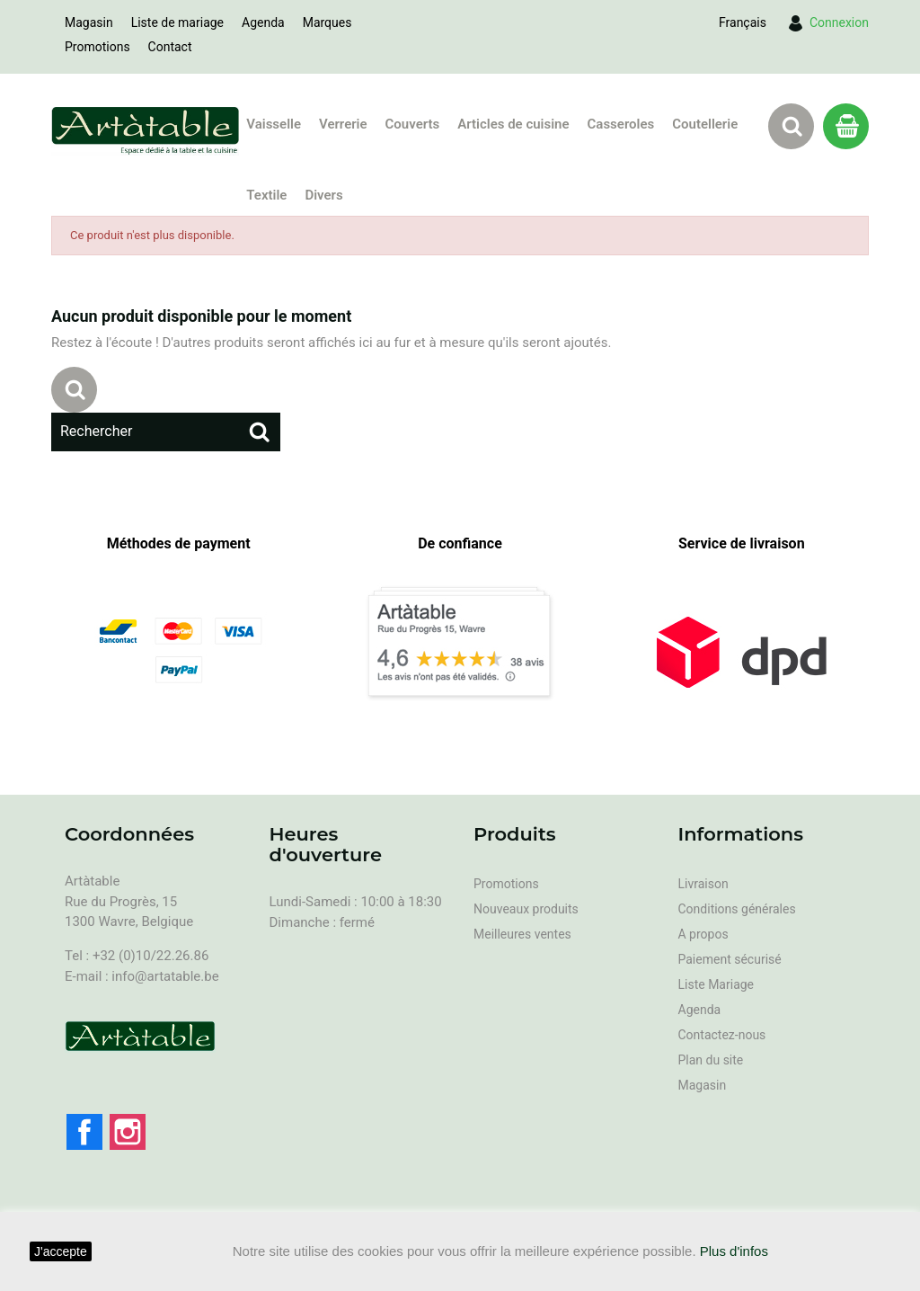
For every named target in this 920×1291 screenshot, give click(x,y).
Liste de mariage (177, 22)
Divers (323, 195)
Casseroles (621, 124)
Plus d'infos (734, 1251)
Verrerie (343, 124)
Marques (327, 22)
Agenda (263, 22)
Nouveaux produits (526, 909)
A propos (703, 934)
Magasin (89, 22)
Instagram (128, 1132)
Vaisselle (273, 124)
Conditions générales (737, 909)
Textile (266, 195)
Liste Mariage (716, 984)
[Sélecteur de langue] (742, 22)
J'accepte (60, 1251)
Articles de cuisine (513, 124)
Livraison (703, 884)
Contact (170, 47)
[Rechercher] (165, 431)
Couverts (412, 124)
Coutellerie (705, 124)
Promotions (97, 47)
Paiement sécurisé (730, 959)
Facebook (84, 1132)
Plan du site (711, 1060)
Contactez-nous (722, 1035)
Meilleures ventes (522, 934)
